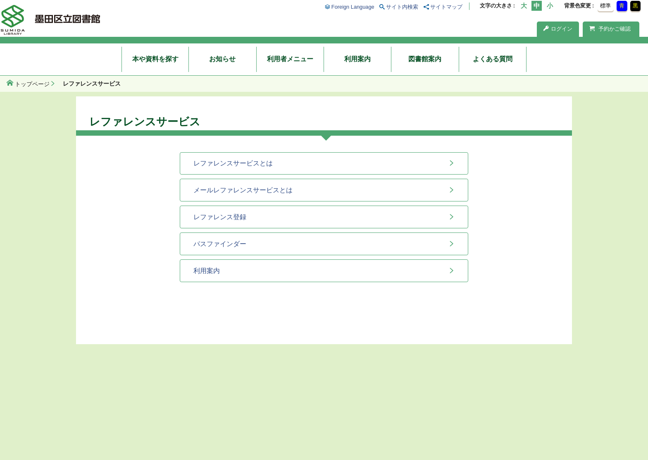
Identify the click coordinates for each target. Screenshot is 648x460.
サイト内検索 (402, 7)
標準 (605, 5)
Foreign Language (352, 7)
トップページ (32, 84)
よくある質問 (492, 58)
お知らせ (222, 58)
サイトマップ (446, 7)
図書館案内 (424, 58)
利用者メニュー (290, 58)
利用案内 (357, 58)
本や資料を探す (155, 58)
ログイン (557, 29)
